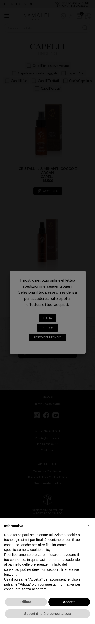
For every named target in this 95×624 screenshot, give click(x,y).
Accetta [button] (69, 602)
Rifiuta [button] (25, 602)
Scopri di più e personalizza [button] (47, 614)
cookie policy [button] (40, 550)
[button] (88, 526)
